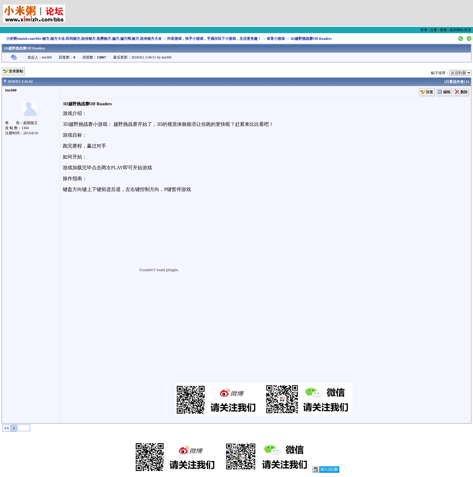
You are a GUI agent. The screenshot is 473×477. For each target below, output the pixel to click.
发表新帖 (16, 71)
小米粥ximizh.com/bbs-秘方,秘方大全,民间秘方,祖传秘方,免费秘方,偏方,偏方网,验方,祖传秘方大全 (84, 39)
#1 (467, 82)
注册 (433, 30)
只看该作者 (455, 82)
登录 (423, 30)
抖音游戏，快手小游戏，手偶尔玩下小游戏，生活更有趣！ (214, 39)
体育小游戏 (276, 39)
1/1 (6, 428)
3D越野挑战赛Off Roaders (311, 39)
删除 (464, 92)
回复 (429, 92)
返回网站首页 (460, 30)
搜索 (443, 30)
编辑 (446, 92)
